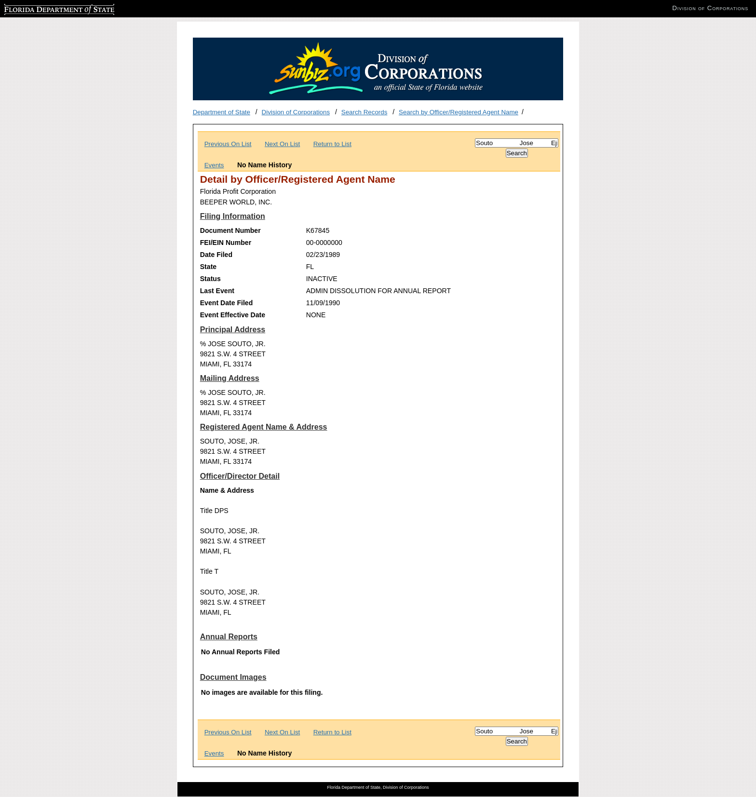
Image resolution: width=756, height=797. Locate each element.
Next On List (282, 144)
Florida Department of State (43, 8)
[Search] (516, 143)
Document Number (230, 230)
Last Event (217, 291)
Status (210, 279)
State (208, 266)
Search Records (364, 112)
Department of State (221, 112)
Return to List (332, 144)
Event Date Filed (226, 303)
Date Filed (216, 254)
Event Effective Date (232, 315)
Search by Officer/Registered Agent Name (458, 112)
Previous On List (228, 144)
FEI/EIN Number (225, 242)
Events (214, 165)
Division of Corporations (296, 112)
